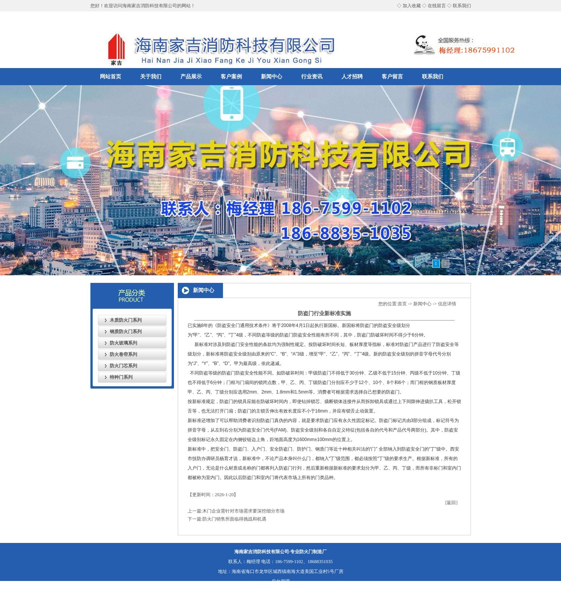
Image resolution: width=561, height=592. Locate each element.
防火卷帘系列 (123, 354)
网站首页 (110, 76)
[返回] (452, 502)
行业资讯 (311, 76)
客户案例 (231, 76)
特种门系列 (121, 377)
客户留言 (392, 76)
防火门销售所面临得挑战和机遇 (234, 519)
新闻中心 (271, 76)
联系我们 (462, 5)
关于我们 (150, 76)
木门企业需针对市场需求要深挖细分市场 (243, 511)
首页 (402, 303)
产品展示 (191, 76)
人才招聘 (352, 76)
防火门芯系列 (123, 365)
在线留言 (437, 5)
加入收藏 (412, 5)
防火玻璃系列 (123, 343)
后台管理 (281, 581)
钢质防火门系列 (126, 331)
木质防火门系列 (126, 320)
